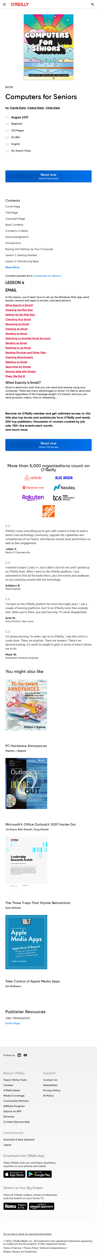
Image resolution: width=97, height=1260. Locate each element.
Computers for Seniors (47, 275)
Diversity (8, 1116)
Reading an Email (16, 333)
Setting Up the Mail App (20, 314)
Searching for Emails (18, 367)
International (13, 1133)
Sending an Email (16, 343)
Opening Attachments (19, 357)
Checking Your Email (18, 319)
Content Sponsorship (16, 1122)
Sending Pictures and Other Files (25, 352)
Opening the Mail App (19, 310)
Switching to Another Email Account (27, 338)
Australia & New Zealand (18, 1139)
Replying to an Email (18, 348)
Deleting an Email (16, 362)
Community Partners (16, 1101)
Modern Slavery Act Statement (20, 1251)
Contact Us (50, 1080)
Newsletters (50, 1085)
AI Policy (48, 1095)
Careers (8, 1085)
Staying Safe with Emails (20, 371)
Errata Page (12, 1023)
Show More (12, 267)
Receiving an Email (17, 324)
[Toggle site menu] (4, 4)
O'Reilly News (11, 1090)
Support (49, 1073)
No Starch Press (21, 150)
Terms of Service (12, 1248)
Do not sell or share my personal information (27, 1234)
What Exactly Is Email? (19, 305)
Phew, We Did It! (15, 376)
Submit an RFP (12, 1111)
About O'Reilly (14, 1073)
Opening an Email (16, 329)
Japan (7, 1145)
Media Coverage (13, 1095)
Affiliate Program (14, 1106)
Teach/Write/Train (15, 1080)
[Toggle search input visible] (93, 4)
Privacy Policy (51, 1090)
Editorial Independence (53, 1248)
